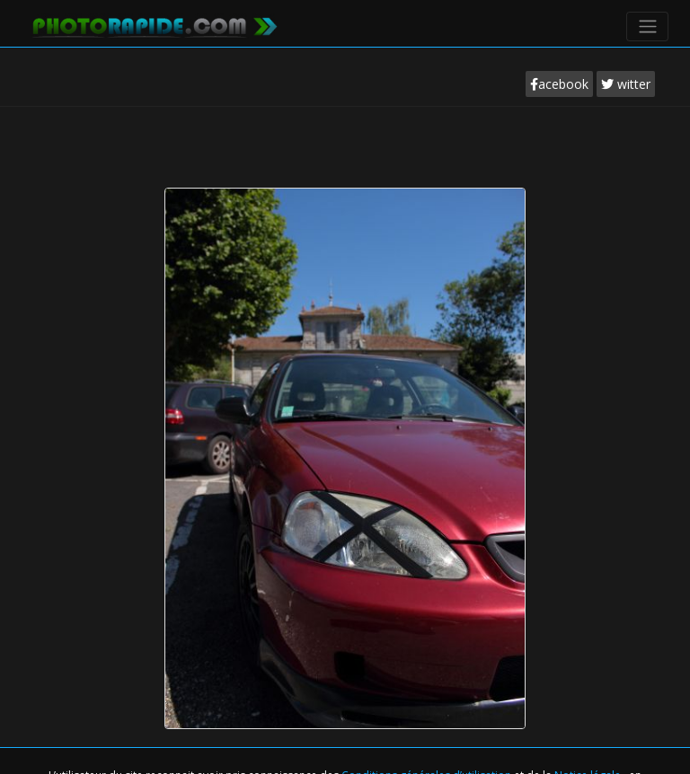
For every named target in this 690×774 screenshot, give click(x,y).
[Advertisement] (345, 161)
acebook (559, 83)
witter (625, 83)
